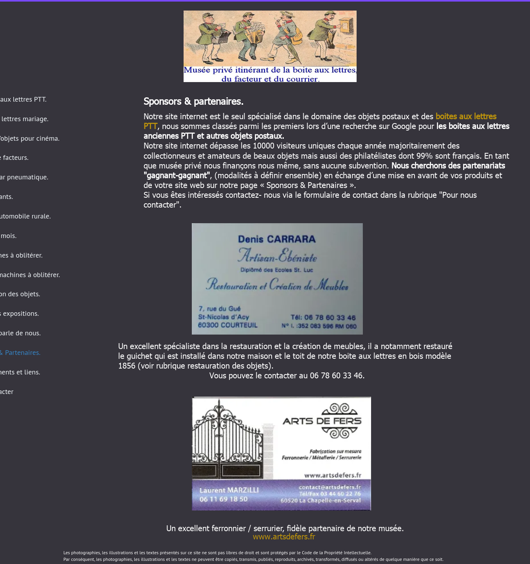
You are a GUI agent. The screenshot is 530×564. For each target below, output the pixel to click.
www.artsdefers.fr (284, 536)
